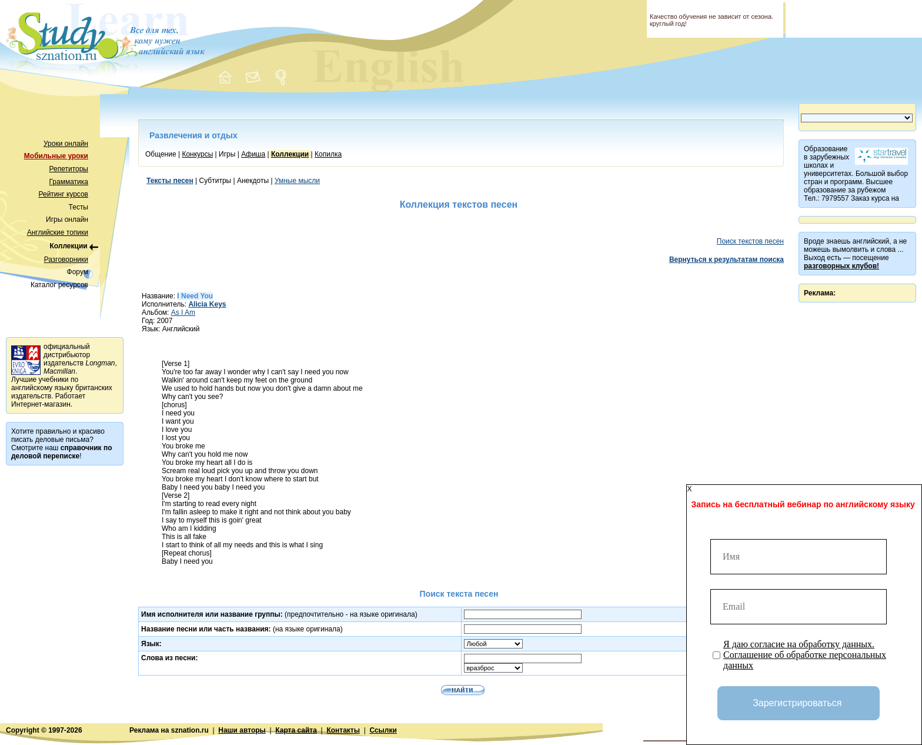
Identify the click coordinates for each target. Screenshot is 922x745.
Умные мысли (297, 181)
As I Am (183, 312)
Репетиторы (68, 169)
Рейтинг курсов (64, 194)
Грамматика (68, 182)
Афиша (253, 154)
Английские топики (57, 232)
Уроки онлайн (66, 143)
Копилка (328, 154)
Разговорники (66, 259)
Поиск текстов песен (750, 241)
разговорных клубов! (841, 266)
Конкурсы (197, 154)
